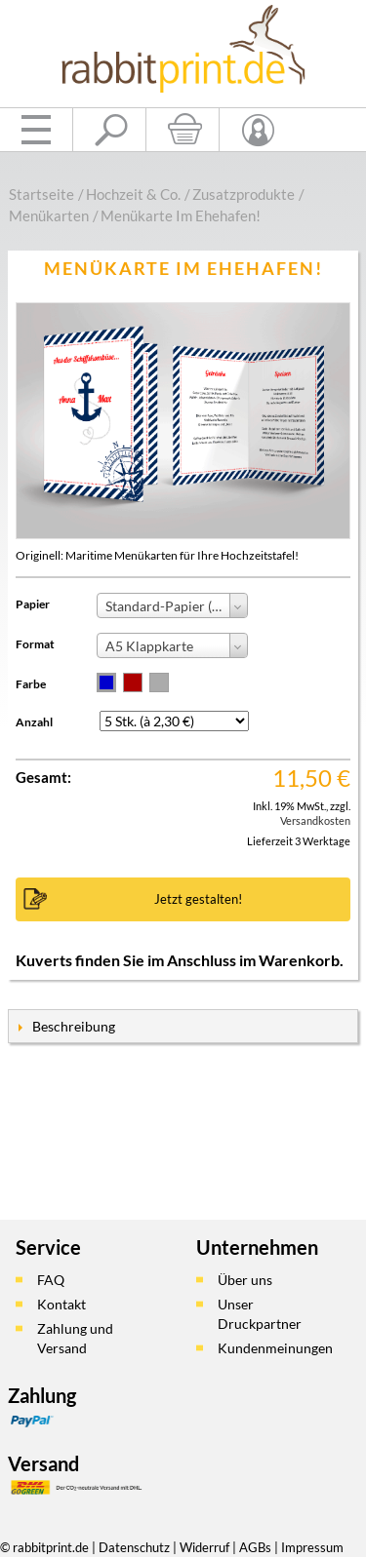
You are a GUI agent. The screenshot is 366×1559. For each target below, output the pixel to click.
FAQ (50, 1279)
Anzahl (34, 722)
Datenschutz (134, 1547)
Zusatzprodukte (243, 194)
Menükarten (49, 215)
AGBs (255, 1547)
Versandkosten (315, 820)
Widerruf (204, 1547)
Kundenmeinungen (275, 1348)
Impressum (312, 1547)
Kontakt (61, 1304)
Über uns (245, 1279)
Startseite (41, 194)
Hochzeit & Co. (133, 194)
